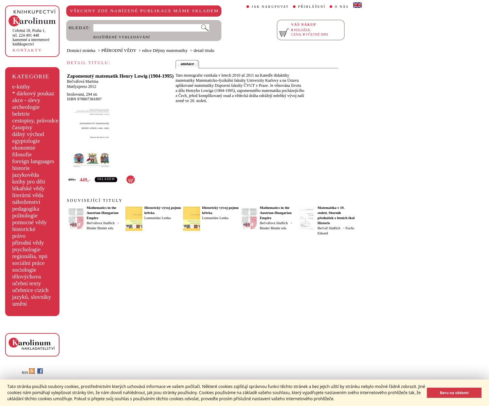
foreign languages (33, 161)
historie (21, 168)
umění (19, 304)
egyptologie (26, 141)
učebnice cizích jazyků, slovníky (31, 293)
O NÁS (342, 6)
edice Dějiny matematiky (165, 50)
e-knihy (21, 86)
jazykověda (25, 175)
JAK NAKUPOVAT (270, 6)
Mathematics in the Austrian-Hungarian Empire (103, 213)
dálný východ (28, 134)
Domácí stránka (81, 50)
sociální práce (28, 263)
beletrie (21, 114)
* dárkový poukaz (33, 93)
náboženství (26, 202)
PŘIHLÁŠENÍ (312, 6)
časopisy (22, 127)
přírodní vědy (28, 242)
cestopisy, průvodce (35, 120)
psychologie (26, 249)
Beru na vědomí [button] (454, 392)
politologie (25, 215)
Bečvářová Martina (82, 81)
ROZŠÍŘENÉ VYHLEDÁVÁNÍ (121, 37)
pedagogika (25, 209)
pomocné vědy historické (29, 225)
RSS (28, 372)
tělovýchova (26, 276)
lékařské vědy (28, 188)
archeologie (26, 107)
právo (18, 236)
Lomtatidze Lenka (157, 218)
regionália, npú (30, 256)
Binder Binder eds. (100, 228)
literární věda (27, 195)
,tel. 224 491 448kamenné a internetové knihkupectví (31, 37)
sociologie (24, 270)
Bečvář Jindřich (329, 228)
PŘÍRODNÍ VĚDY (119, 50)
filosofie (22, 154)
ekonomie (23, 147)
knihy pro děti (28, 181)
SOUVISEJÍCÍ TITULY (95, 200)
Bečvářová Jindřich (101, 223)
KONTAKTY (27, 50)
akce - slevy (26, 100)
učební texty (26, 283)
